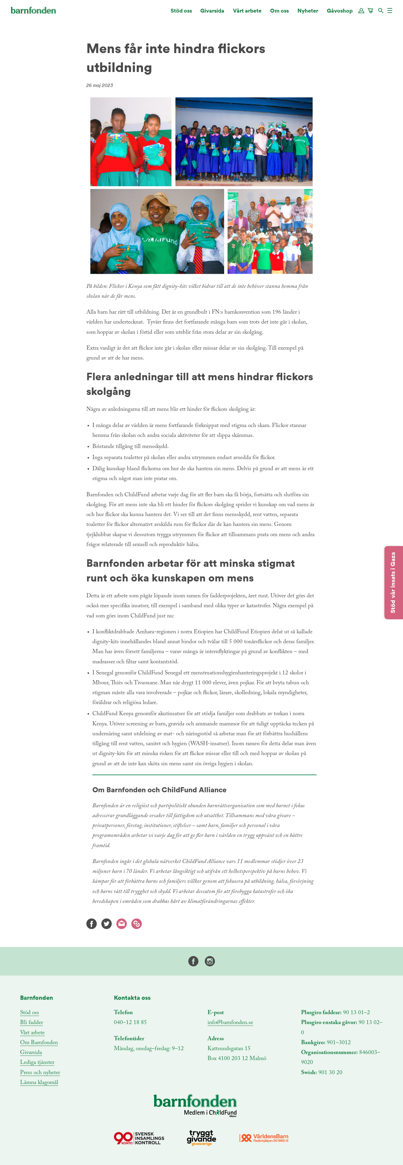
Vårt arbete (247, 13)
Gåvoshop (340, 13)
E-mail (121, 924)
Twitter (106, 924)
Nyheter (307, 13)
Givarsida (212, 13)
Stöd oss (181, 13)
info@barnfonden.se (230, 1023)
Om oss (279, 13)
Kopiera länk (136, 924)
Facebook (91, 924)
